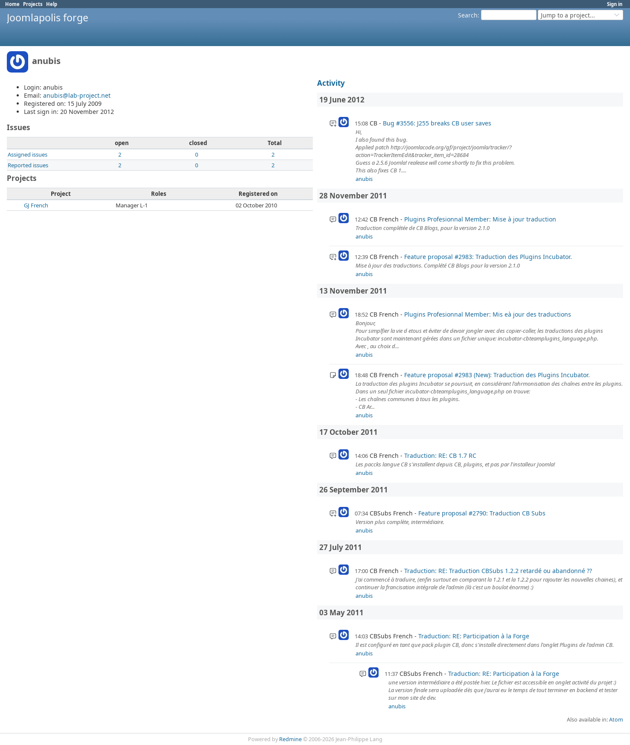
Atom (616, 719)
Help (51, 4)
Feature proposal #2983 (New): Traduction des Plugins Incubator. (497, 375)
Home (12, 4)
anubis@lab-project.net (77, 95)
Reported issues (28, 165)
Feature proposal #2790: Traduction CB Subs (481, 513)
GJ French (36, 205)
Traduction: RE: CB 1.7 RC (440, 455)
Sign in (614, 4)
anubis (364, 179)
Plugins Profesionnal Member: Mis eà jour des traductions (487, 314)
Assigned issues (27, 154)
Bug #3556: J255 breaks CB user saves (437, 123)
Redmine (290, 739)
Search (468, 15)
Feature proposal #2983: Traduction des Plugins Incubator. (488, 257)
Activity (331, 83)
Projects (33, 4)
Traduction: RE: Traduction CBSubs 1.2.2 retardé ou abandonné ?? (498, 571)
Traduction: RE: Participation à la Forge (473, 636)
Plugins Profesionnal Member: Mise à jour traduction (480, 219)
